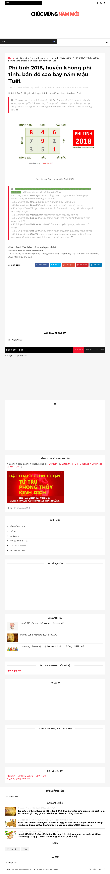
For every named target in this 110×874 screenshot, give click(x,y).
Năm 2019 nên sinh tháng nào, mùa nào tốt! (42, 624)
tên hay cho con (18, 546)
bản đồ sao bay (23, 58)
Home (11, 58)
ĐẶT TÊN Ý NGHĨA (17, 551)
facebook (99, 350)
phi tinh (55, 58)
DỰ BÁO (13, 532)
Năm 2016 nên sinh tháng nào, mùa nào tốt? (40, 832)
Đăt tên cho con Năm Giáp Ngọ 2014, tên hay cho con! (45, 820)
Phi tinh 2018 (65, 58)
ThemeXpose (19, 870)
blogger (78, 350)
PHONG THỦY (79, 58)
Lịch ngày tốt (14, 671)
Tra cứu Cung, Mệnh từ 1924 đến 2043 (39, 635)
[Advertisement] (57, 29)
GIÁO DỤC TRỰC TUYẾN (19, 780)
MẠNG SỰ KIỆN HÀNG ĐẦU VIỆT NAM (26, 777)
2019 (25, 850)
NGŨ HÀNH (15, 537)
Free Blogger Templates (48, 870)
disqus (88, 350)
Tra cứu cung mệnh (19, 542)
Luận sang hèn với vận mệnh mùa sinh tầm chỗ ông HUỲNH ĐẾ (52, 647)
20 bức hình (12, 850)
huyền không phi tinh (40, 58)
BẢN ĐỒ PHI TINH (17, 527)
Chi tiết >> (54, 464)
